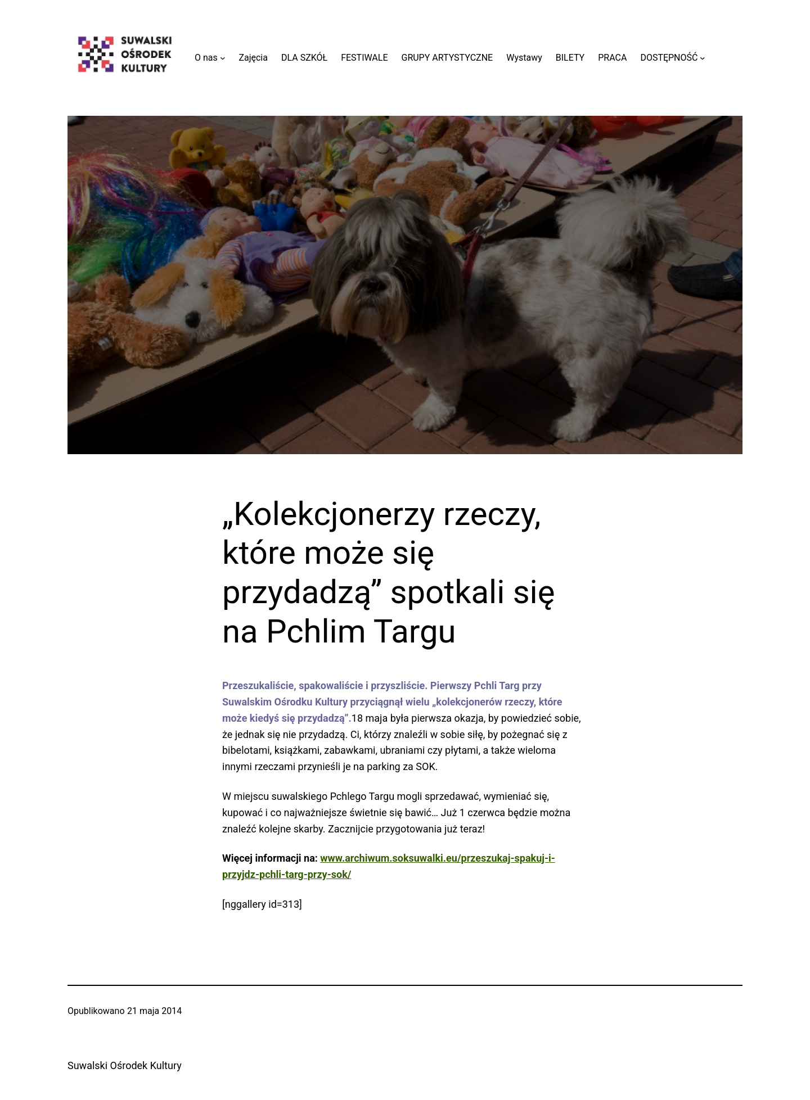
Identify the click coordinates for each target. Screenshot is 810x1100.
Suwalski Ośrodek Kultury (125, 1065)
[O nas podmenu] (223, 58)
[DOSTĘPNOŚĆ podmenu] (702, 58)
